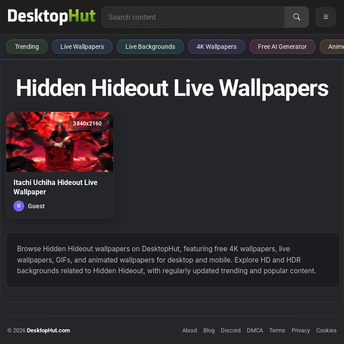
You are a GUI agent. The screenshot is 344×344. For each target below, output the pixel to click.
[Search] (296, 17)
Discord (231, 330)
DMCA (255, 330)
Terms (277, 330)
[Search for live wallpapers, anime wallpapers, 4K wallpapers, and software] (193, 17)
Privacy (301, 330)
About (189, 330)
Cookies (326, 330)
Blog (209, 330)
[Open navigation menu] (325, 17)
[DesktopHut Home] (51, 17)
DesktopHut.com (48, 330)
